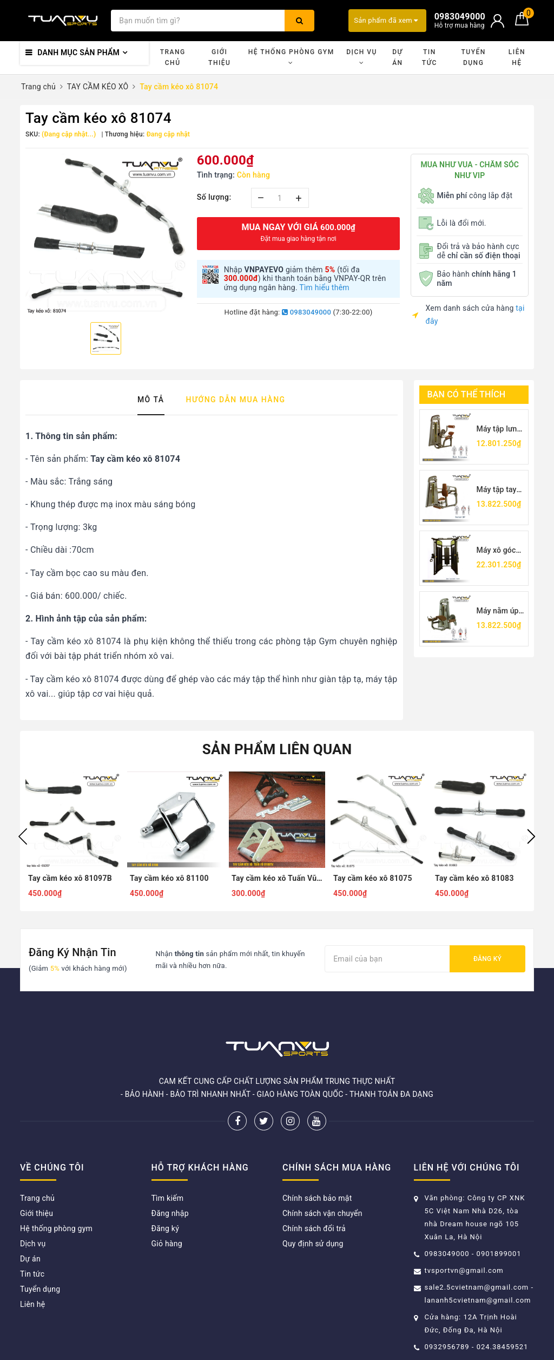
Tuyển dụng (473, 57)
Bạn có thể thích (466, 394)
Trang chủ (173, 57)
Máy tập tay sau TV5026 (497, 490)
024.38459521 (503, 1347)
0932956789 (448, 1347)
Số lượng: (214, 197)
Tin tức (429, 57)
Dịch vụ (361, 57)
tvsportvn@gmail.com (464, 1270)
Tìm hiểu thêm (324, 287)
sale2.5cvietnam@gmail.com (477, 1287)
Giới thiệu (219, 57)
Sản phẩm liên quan (277, 749)
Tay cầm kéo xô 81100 (169, 878)
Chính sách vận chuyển (322, 1213)
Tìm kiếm (167, 1198)
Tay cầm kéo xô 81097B (70, 878)
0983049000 (306, 312)
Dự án (397, 57)
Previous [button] (23, 836)
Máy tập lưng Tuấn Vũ (499, 429)
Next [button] (531, 836)
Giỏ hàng (166, 1243)
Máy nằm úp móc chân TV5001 (498, 611)
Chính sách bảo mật (317, 1198)
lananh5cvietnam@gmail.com (478, 1300)
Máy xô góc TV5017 (496, 551)
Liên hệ (517, 57)
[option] (105, 234)
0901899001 (499, 1254)
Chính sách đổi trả (314, 1228)
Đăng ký (487, 959)
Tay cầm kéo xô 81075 (372, 878)
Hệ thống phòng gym (291, 57)
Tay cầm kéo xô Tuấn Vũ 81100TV (277, 878)
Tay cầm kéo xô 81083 (474, 878)
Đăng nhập (170, 1213)
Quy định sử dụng (313, 1243)
